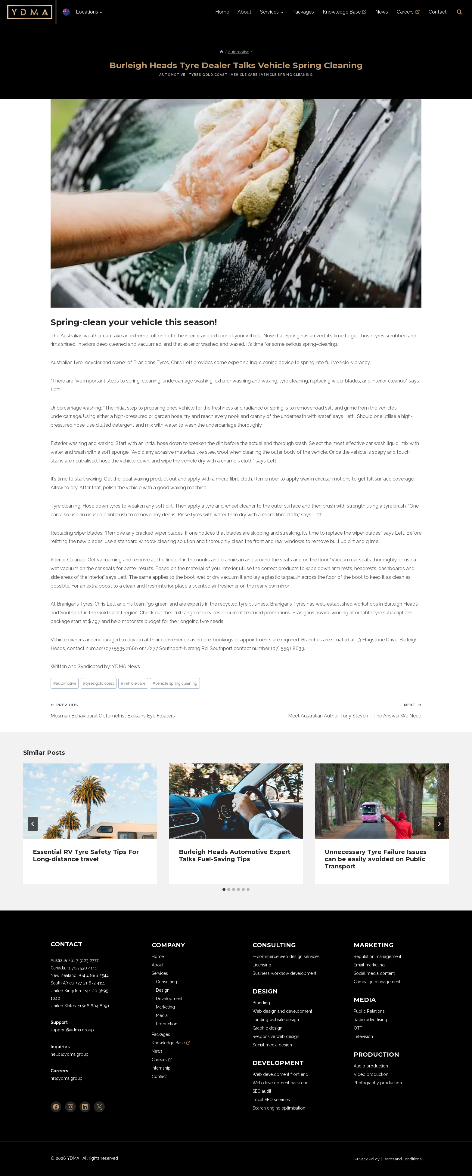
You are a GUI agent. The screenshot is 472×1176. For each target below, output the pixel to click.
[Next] (439, 824)
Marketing (165, 1007)
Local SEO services (271, 1099)
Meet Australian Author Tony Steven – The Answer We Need (331, 710)
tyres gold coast (98, 683)
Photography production (378, 1082)
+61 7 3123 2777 (83, 960)
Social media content (374, 973)
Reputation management (377, 956)
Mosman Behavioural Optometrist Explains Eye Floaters (141, 710)
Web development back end (281, 1082)
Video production (371, 1074)
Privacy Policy (360, 1158)
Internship (161, 1068)
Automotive (172, 74)
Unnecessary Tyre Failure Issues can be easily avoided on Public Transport (375, 859)
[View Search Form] (459, 12)
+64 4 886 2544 (94, 975)
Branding (261, 1002)
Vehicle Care (244, 74)
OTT (358, 1028)
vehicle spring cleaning (175, 683)
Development (169, 998)
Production (166, 1023)
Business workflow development (284, 973)
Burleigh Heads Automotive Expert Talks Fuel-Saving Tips (234, 855)
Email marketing (369, 965)
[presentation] (90, 801)
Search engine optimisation (279, 1108)
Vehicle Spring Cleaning (287, 74)
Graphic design (267, 1028)
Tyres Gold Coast (208, 74)
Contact (438, 12)
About (244, 12)
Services (160, 973)
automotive (64, 683)
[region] (78, 1132)
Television (363, 1036)
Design (162, 990)
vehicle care (133, 683)
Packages (303, 12)
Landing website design (276, 1019)
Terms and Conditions (399, 1158)
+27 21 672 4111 (90, 983)
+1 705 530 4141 (82, 968)
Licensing (262, 965)
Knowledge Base (345, 12)
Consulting (166, 981)
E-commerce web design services (286, 956)
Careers (408, 12)
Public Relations (369, 1011)
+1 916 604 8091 (93, 1005)
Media (162, 1015)
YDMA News (126, 666)
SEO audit (262, 1091)
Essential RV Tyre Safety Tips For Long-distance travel (86, 855)
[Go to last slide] (33, 824)
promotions (277, 613)
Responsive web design (276, 1036)
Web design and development (282, 1011)
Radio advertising (370, 1019)
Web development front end (280, 1074)
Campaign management (377, 981)
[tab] (223, 889)
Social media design (272, 1044)
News (381, 12)
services (211, 613)
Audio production (371, 1066)
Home (222, 12)
